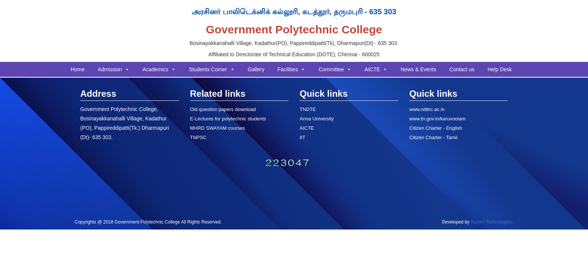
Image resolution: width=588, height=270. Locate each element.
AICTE (375, 69)
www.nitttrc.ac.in (427, 109)
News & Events (418, 69)
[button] (126, 69)
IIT (302, 137)
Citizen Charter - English (436, 128)
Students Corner (212, 69)
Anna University (317, 119)
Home (77, 69)
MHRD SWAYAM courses (217, 128)
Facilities (291, 69)
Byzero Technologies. (491, 222)
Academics (159, 69)
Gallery (256, 69)
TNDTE (308, 109)
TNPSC (198, 137)
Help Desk (500, 69)
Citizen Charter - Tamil (434, 137)
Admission (114, 69)
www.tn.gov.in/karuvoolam (438, 119)
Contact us (461, 69)
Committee (334, 69)
